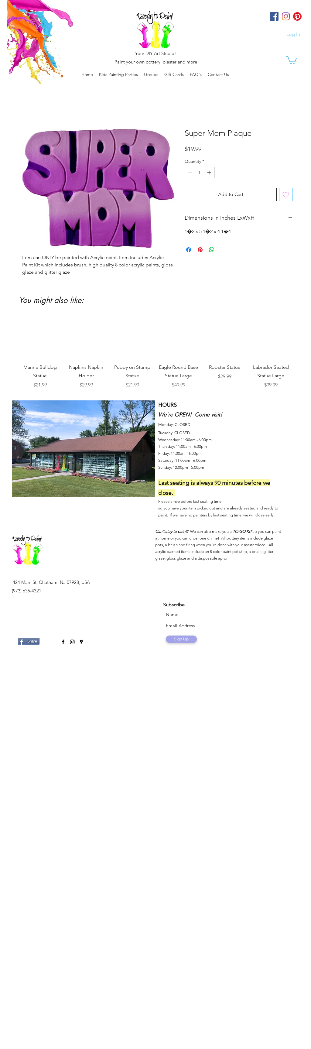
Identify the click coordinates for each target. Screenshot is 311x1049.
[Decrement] (189, 172)
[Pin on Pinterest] (200, 249)
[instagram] (72, 642)
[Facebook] (274, 16)
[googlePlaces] (81, 642)
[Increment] (210, 172)
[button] (151, 74)
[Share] (28, 641)
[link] (291, 59)
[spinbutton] (199, 172)
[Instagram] (286, 16)
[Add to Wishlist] (285, 194)
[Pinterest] (297, 16)
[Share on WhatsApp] (211, 249)
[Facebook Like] (49, 639)
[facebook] (63, 642)
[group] (155, 352)
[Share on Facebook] (188, 249)
